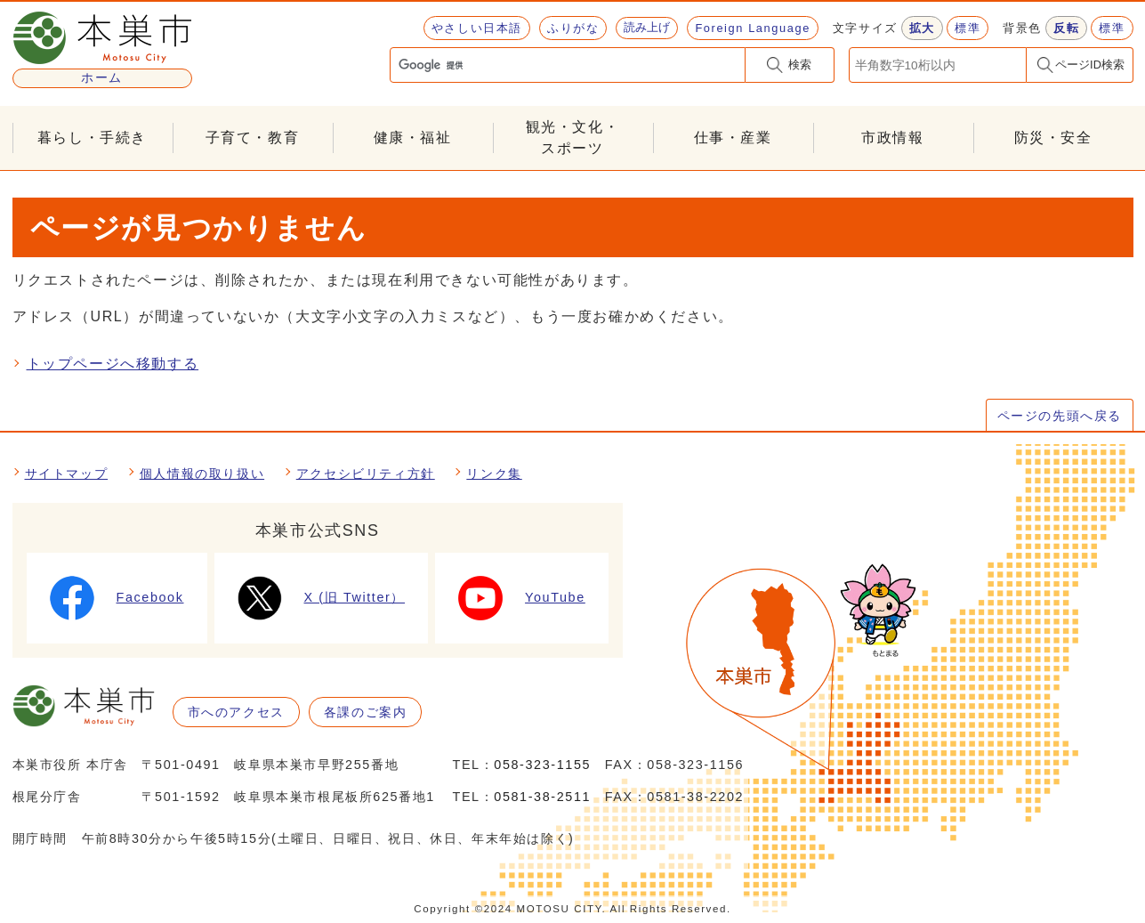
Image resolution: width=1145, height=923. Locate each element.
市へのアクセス (236, 712)
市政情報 (892, 137)
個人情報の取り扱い (202, 473)
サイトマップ (67, 473)
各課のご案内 (365, 712)
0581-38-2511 (542, 796)
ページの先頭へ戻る (1059, 416)
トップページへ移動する (113, 363)
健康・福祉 (413, 137)
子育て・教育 (253, 137)
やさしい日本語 (476, 28)
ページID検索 (1090, 64)
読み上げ (647, 27)
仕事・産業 (733, 137)
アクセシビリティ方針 (365, 473)
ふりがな (573, 28)
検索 (799, 64)
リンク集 (493, 473)
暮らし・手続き (92, 137)
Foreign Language (752, 28)
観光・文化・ (573, 139)
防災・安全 (1053, 137)
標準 (967, 28)
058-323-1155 (542, 764)
